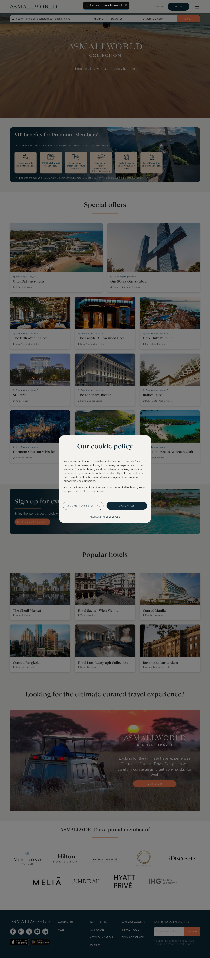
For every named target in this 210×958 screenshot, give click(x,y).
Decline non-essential (83, 505)
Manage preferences (105, 516)
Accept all (126, 505)
